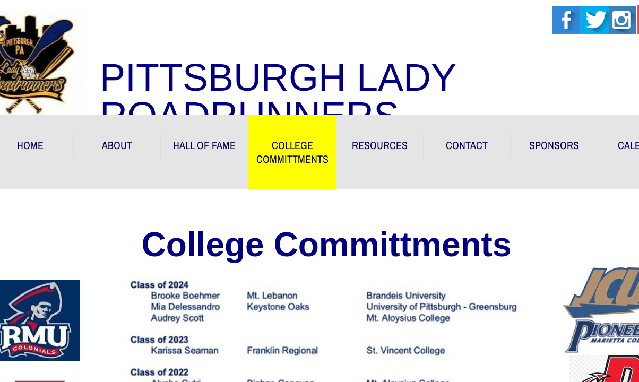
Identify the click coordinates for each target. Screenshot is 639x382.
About (117, 145)
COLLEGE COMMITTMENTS (292, 152)
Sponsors (554, 145)
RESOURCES (380, 145)
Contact (467, 145)
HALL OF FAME (204, 145)
